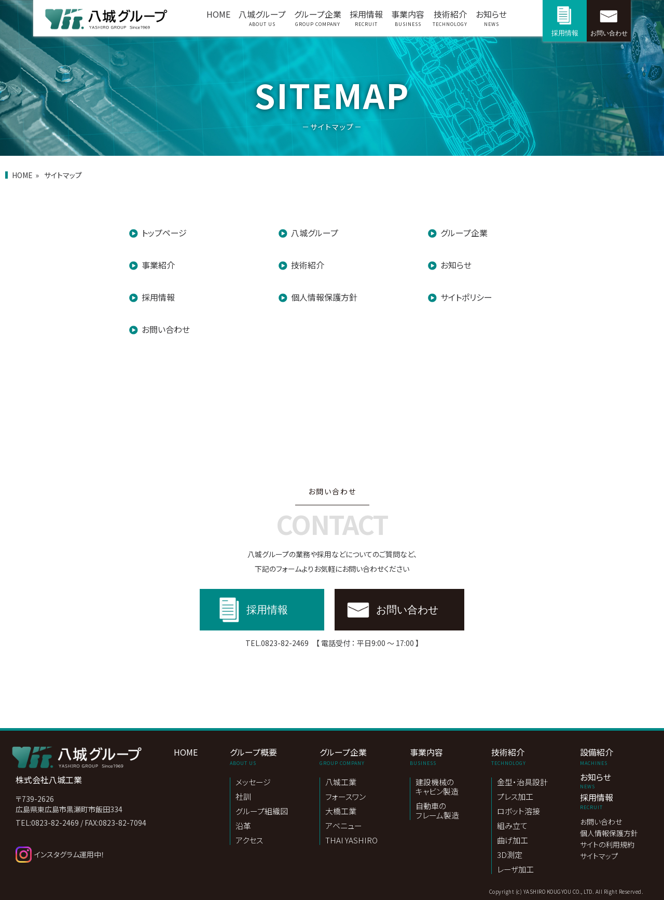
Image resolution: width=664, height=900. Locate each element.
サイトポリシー (466, 297)
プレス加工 (515, 797)
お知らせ (491, 20)
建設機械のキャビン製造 (437, 787)
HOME (218, 14)
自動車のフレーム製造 (437, 810)
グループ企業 (317, 20)
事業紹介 (158, 265)
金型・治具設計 (522, 782)
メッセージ (253, 782)
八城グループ (262, 20)
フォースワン (345, 797)
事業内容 (407, 20)
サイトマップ (599, 856)
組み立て (512, 826)
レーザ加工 (515, 869)
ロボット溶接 (518, 811)
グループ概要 (259, 756)
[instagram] (97, 855)
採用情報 (366, 20)
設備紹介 (609, 756)
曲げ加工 (512, 840)
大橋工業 (340, 811)
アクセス (249, 840)
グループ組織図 (262, 811)
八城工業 (340, 782)
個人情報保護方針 (324, 297)
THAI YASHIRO (351, 840)
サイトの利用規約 (607, 845)
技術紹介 (450, 20)
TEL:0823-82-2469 (47, 822)
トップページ (164, 232)
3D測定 (509, 855)
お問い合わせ (609, 33)
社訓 (243, 797)
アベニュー (343, 826)
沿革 (243, 826)
